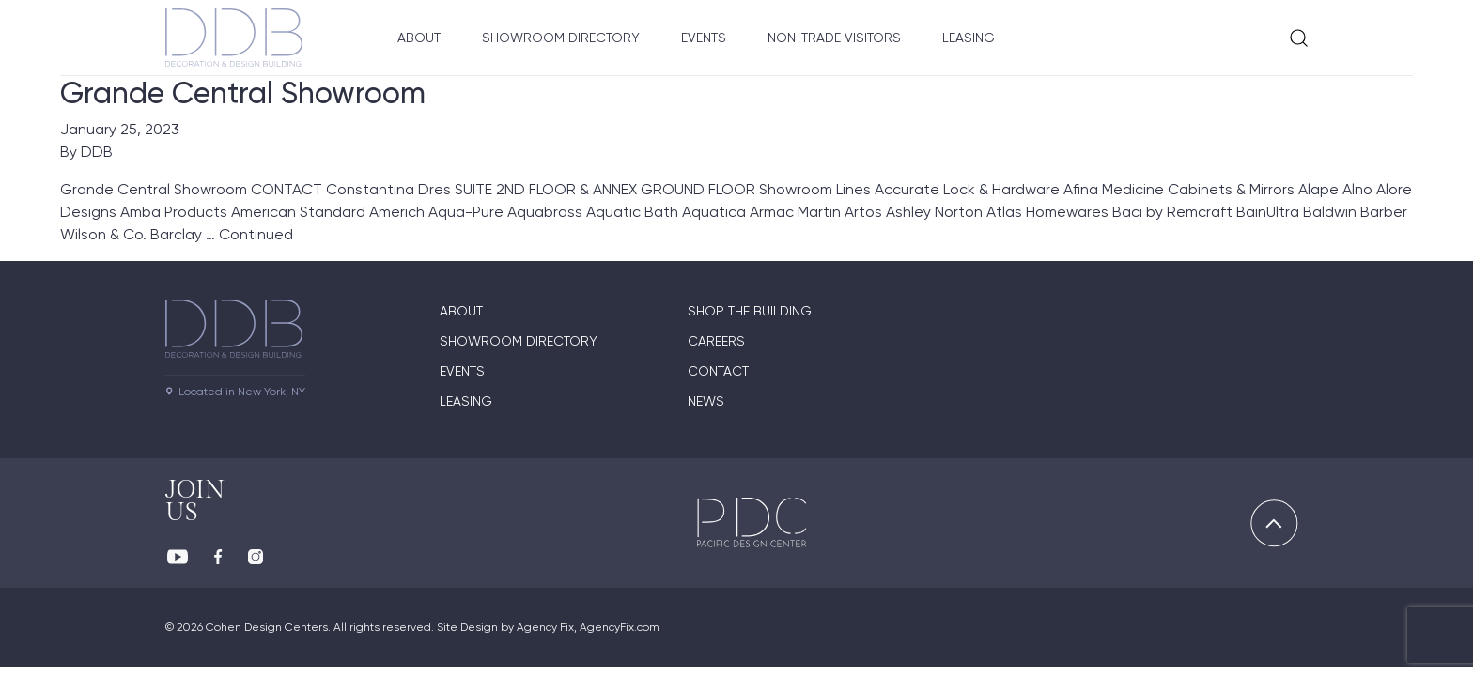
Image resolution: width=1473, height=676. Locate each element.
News (706, 400)
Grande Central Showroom (243, 93)
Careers (716, 340)
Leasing (968, 37)
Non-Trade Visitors (834, 37)
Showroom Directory (561, 37)
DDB (97, 152)
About (419, 37)
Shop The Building (750, 310)
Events (703, 37)
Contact (718, 370)
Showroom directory (518, 340)
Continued (256, 234)
